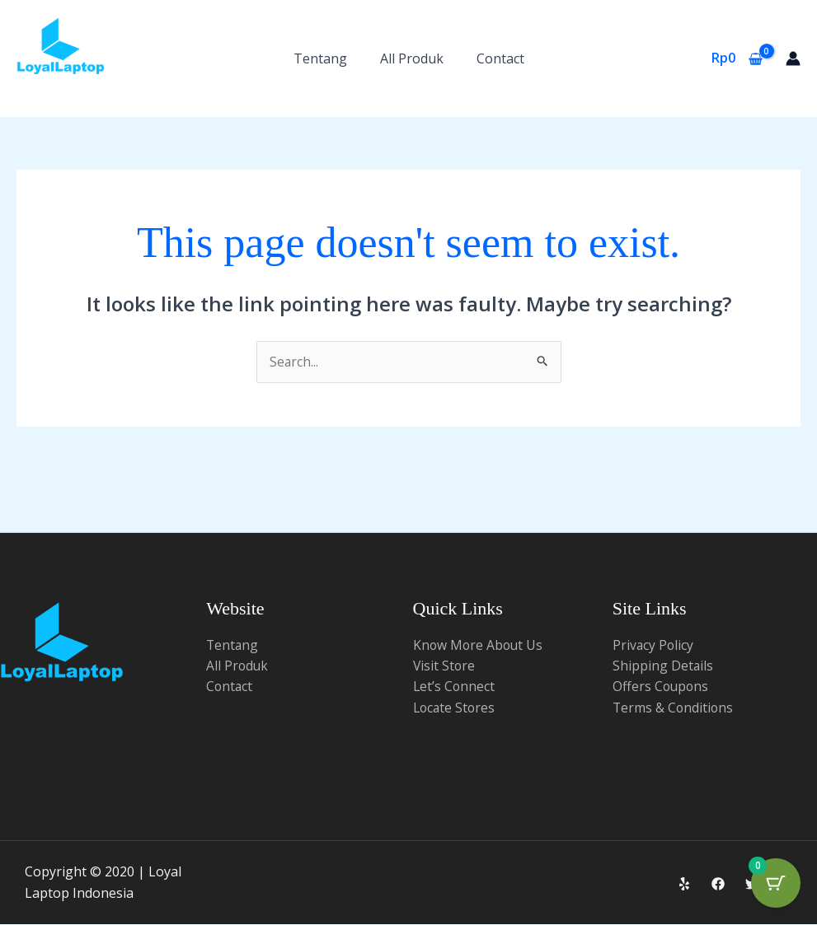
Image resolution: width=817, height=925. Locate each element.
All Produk (412, 58)
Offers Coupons (662, 687)
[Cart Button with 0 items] (776, 884)
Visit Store (445, 666)
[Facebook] (718, 883)
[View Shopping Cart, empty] (736, 58)
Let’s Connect (454, 687)
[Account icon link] (793, 58)
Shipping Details (663, 666)
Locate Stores (455, 708)
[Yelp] (684, 883)
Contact (500, 58)
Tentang (320, 58)
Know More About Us (479, 645)
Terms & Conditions (674, 708)
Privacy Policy (654, 645)
